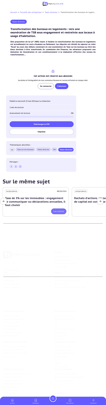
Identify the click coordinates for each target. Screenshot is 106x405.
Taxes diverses (51, 12)
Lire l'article (58, 211)
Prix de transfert (61, 356)
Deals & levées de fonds (64, 393)
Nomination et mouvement (65, 390)
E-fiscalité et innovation (13, 360)
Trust (57, 350)
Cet (56, 314)
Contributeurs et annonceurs (66, 254)
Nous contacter (61, 257)
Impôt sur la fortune (11, 311)
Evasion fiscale (60, 346)
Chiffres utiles (9, 390)
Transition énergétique (64, 371)
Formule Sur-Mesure (11, 281)
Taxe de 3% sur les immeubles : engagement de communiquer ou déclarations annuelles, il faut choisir (35, 201)
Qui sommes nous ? (62, 247)
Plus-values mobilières (12, 340)
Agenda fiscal (8, 393)
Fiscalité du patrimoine (13, 300)
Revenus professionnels (64, 308)
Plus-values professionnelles (15, 336)
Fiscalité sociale (61, 324)
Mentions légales (61, 278)
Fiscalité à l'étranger (63, 340)
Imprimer (41, 132)
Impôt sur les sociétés (64, 304)
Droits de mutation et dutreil (15, 343)
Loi (12, 150)
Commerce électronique (12, 375)
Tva (56, 311)
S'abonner (61, 86)
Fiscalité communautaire (65, 343)
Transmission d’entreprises (14, 332)
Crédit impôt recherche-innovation (17, 365)
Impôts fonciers (9, 318)
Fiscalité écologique (63, 360)
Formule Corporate (10, 278)
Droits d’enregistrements (65, 318)
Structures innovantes (12, 368)
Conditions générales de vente (67, 274)
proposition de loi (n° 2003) (27, 42)
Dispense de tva (9, 346)
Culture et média (10, 378)
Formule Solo (8, 274)
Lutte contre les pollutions (65, 365)
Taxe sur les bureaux (25, 150)
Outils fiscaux (9, 385)
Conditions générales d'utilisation (68, 271)
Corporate (59, 328)
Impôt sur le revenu (11, 304)
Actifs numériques (10, 382)
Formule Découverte (11, 271)
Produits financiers (10, 324)
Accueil (13, 12)
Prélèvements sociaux (12, 321)
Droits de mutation (11, 314)
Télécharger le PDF (41, 124)
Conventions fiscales (63, 336)
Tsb (54, 150)
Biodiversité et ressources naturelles (69, 368)
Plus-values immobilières (13, 308)
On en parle (60, 385)
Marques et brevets (11, 371)
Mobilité (58, 353)
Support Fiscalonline (63, 251)
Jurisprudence (11, 191)
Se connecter (46, 86)
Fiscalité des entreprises (31, 12)
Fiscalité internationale (65, 332)
